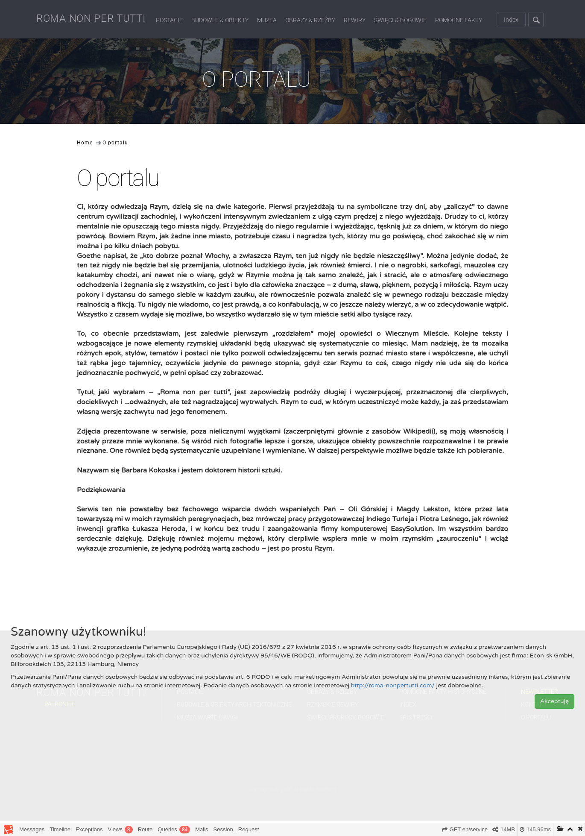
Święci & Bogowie (400, 20)
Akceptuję (554, 701)
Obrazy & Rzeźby (310, 20)
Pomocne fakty (458, 20)
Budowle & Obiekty (220, 20)
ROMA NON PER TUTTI (91, 18)
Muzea (267, 20)
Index (511, 19)
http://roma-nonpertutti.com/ (393, 685)
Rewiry (355, 20)
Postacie (169, 20)
